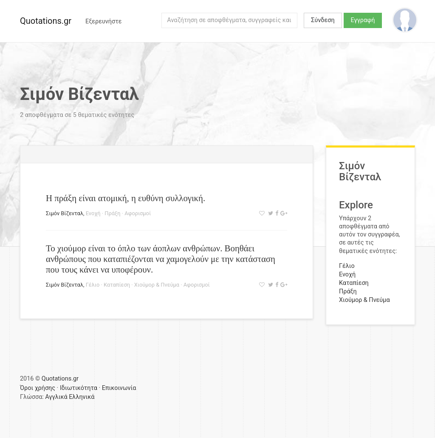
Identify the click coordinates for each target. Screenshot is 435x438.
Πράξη (112, 213)
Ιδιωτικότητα (78, 388)
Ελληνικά (81, 397)
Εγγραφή (363, 20)
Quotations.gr (45, 21)
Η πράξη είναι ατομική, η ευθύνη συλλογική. (125, 198)
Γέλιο (93, 285)
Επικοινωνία (119, 388)
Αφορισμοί (137, 213)
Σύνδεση (322, 20)
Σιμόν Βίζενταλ (64, 213)
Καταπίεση (117, 285)
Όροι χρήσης (37, 388)
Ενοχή (93, 213)
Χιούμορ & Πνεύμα (156, 285)
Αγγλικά (56, 397)
